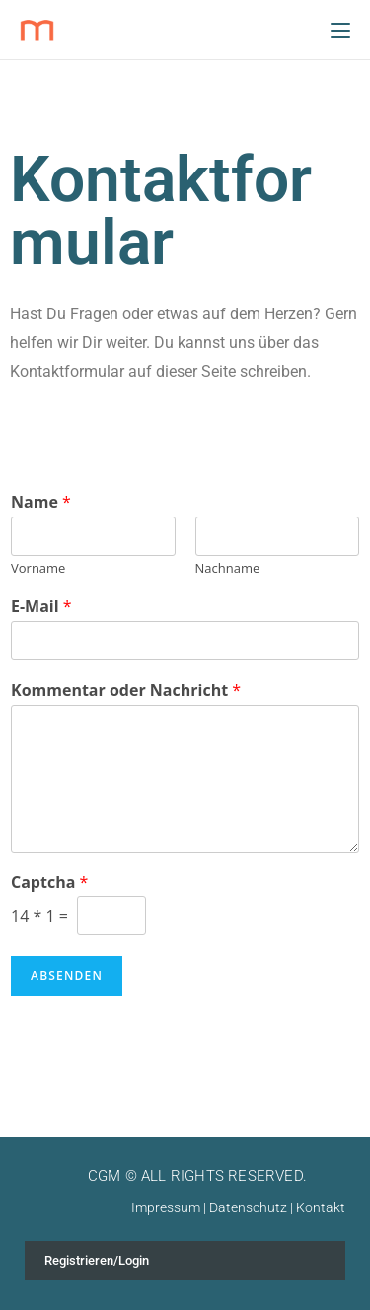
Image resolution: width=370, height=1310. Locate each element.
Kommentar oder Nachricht (126, 690)
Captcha (49, 882)
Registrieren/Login (96, 1260)
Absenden (67, 975)
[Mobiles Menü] (340, 29)
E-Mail (41, 606)
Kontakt (320, 1207)
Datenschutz (248, 1207)
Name (41, 502)
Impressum (165, 1207)
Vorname (38, 568)
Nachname (227, 568)
